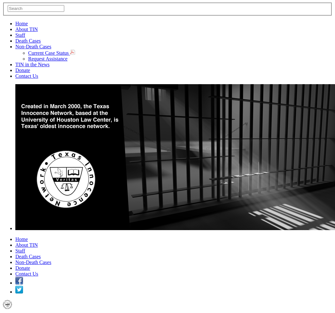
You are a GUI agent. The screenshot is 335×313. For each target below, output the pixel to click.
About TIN (26, 29)
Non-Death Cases (33, 46)
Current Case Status (51, 53)
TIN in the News (32, 64)
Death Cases (28, 41)
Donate (22, 70)
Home (21, 23)
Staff (20, 35)
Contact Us (26, 76)
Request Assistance (47, 58)
